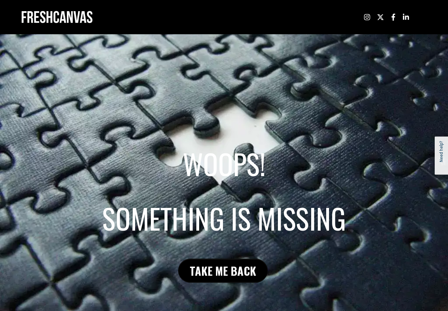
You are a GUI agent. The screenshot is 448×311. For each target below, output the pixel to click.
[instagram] (367, 16)
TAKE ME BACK (223, 270)
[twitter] (380, 16)
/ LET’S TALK (342, 16)
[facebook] (393, 16)
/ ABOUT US (259, 16)
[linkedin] (406, 16)
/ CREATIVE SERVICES (300, 16)
